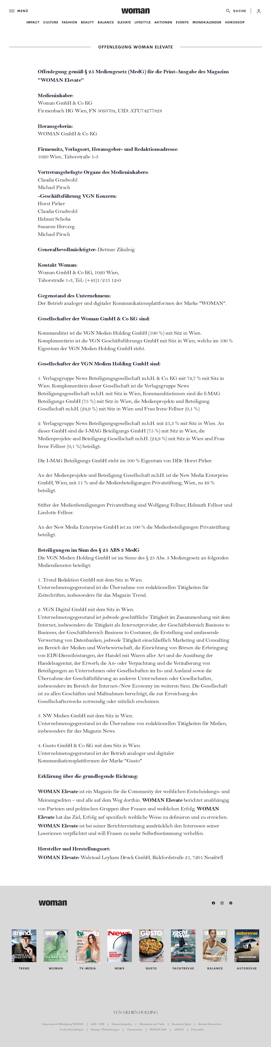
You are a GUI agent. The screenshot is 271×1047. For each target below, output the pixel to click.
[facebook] (213, 903)
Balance (106, 22)
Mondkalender (207, 22)
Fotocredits (197, 1030)
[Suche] (235, 11)
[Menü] (65, 11)
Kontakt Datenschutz (209, 1024)
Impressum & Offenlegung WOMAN (62, 1024)
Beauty (87, 22)
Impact (33, 22)
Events (182, 22)
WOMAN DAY (158, 1030)
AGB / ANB (97, 1024)
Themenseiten (134, 1030)
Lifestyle (143, 22)
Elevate (124, 22)
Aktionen (163, 22)
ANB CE (179, 1030)
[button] (259, 11)
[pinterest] (230, 903)
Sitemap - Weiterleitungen (105, 1030)
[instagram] (222, 903)
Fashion (69, 22)
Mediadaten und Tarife (151, 1024)
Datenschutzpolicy (122, 1024)
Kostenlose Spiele (181, 1024)
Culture (50, 22)
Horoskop (235, 22)
